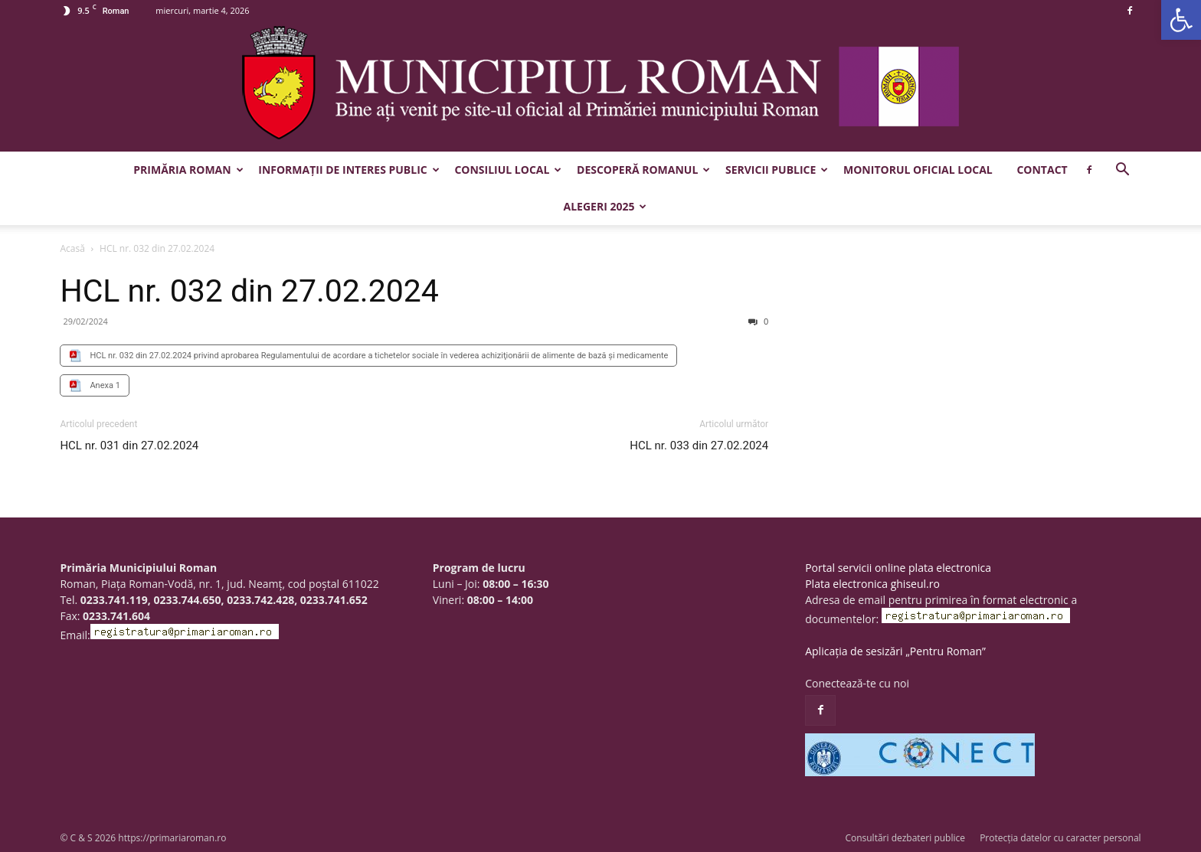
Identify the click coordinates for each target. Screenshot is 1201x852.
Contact (1041, 169)
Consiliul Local (507, 169)
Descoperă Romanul (643, 169)
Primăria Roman (188, 169)
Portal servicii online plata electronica (898, 567)
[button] (1181, 20)
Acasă (72, 248)
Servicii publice (776, 169)
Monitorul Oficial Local (918, 169)
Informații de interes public (348, 169)
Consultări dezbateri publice (905, 837)
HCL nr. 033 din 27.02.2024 (699, 445)
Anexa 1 (104, 385)
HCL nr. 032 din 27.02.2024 (249, 291)
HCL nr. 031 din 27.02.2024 (129, 445)
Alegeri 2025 (605, 206)
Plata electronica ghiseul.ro (872, 583)
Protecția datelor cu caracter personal (1060, 837)
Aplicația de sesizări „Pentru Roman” (895, 651)
